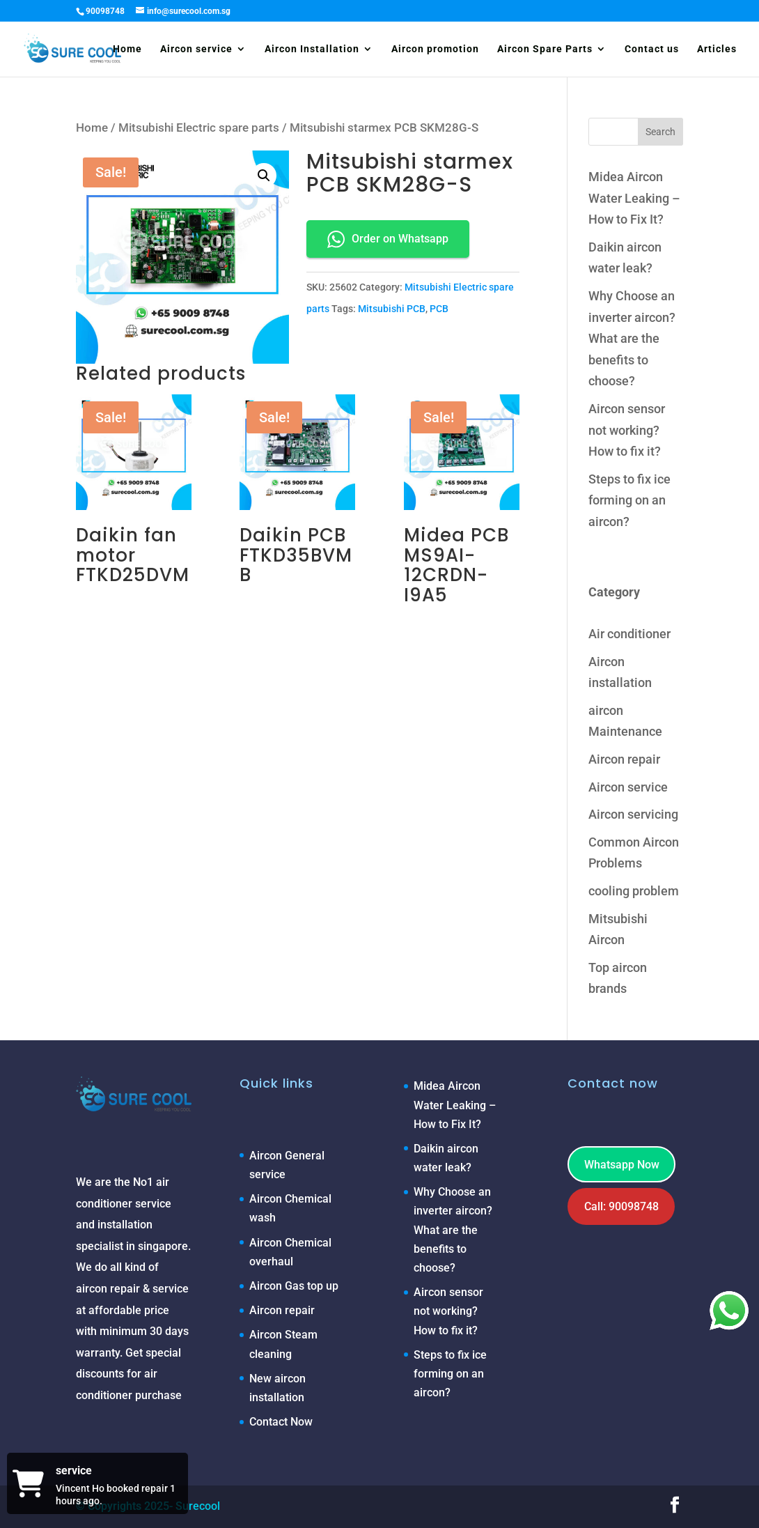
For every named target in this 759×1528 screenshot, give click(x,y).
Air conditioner (629, 633)
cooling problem (633, 890)
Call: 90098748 (621, 1206)
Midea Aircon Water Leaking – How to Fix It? (634, 197)
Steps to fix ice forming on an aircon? (629, 500)
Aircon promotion (435, 49)
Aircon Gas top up (293, 1285)
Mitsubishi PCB (391, 308)
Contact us (652, 49)
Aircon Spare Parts (545, 49)
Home (127, 49)
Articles (717, 49)
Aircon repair (624, 759)
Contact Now (281, 1421)
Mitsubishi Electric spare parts (198, 127)
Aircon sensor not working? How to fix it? (626, 429)
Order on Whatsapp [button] (387, 239)
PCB (439, 308)
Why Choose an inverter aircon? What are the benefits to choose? (631, 338)
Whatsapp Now (621, 1164)
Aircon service (196, 49)
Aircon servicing (633, 814)
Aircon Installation (312, 49)
